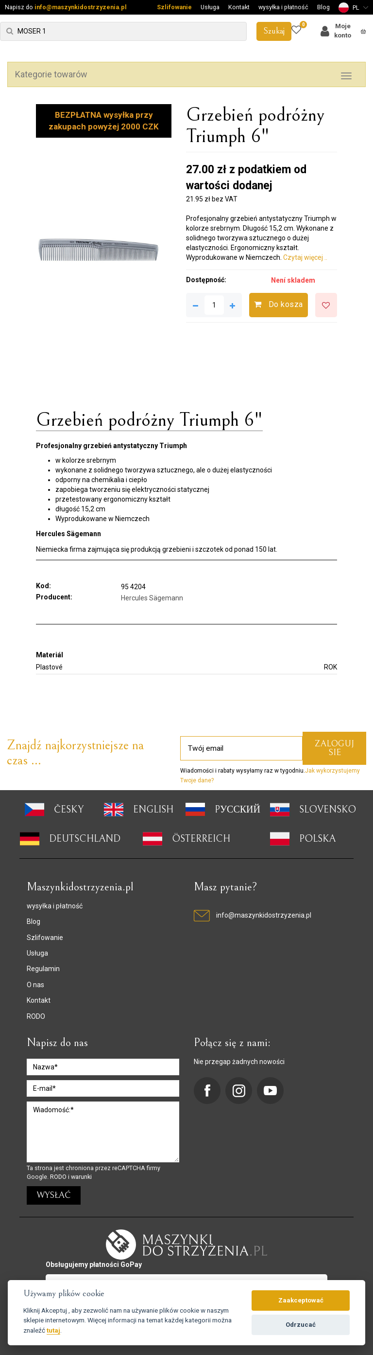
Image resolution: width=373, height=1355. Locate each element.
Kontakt (239, 7)
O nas (35, 985)
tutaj (53, 1330)
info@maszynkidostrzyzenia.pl (80, 7)
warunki (81, 1176)
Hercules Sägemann (152, 598)
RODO (36, 1016)
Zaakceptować (300, 1300)
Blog (323, 7)
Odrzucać (301, 1324)
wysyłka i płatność (283, 7)
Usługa (210, 7)
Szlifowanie (174, 7)
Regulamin (43, 969)
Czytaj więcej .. (305, 257)
